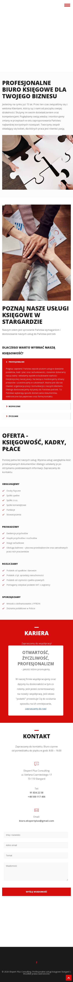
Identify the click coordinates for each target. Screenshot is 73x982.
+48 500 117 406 (36, 796)
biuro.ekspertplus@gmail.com (36, 820)
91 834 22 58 (36, 792)
